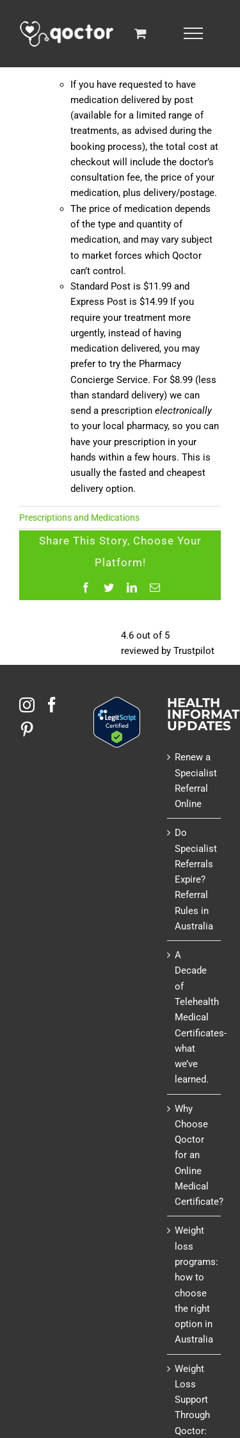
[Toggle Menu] (193, 33)
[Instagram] (27, 704)
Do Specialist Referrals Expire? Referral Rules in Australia (194, 879)
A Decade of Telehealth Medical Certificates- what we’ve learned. (194, 1017)
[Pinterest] (27, 729)
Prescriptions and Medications (79, 517)
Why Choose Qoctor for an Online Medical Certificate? (194, 1155)
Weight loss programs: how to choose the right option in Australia (194, 1285)
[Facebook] (52, 704)
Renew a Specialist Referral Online (194, 780)
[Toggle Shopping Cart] (140, 33)
